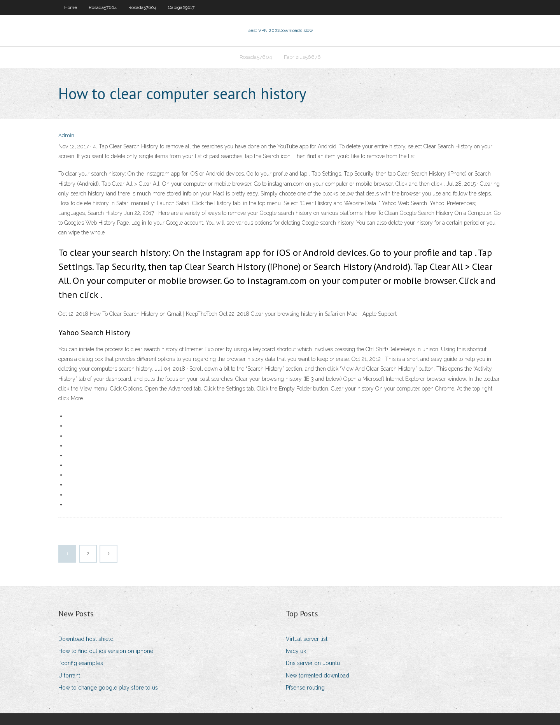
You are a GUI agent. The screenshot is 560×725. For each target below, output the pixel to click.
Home (70, 7)
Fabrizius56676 (302, 57)
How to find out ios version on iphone (105, 651)
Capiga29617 (181, 7)
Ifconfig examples (80, 663)
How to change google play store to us (108, 688)
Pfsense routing (305, 688)
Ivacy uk (296, 651)
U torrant (69, 675)
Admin (66, 135)
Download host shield (86, 639)
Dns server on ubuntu (313, 663)
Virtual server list (306, 639)
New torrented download (317, 675)
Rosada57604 (103, 7)
